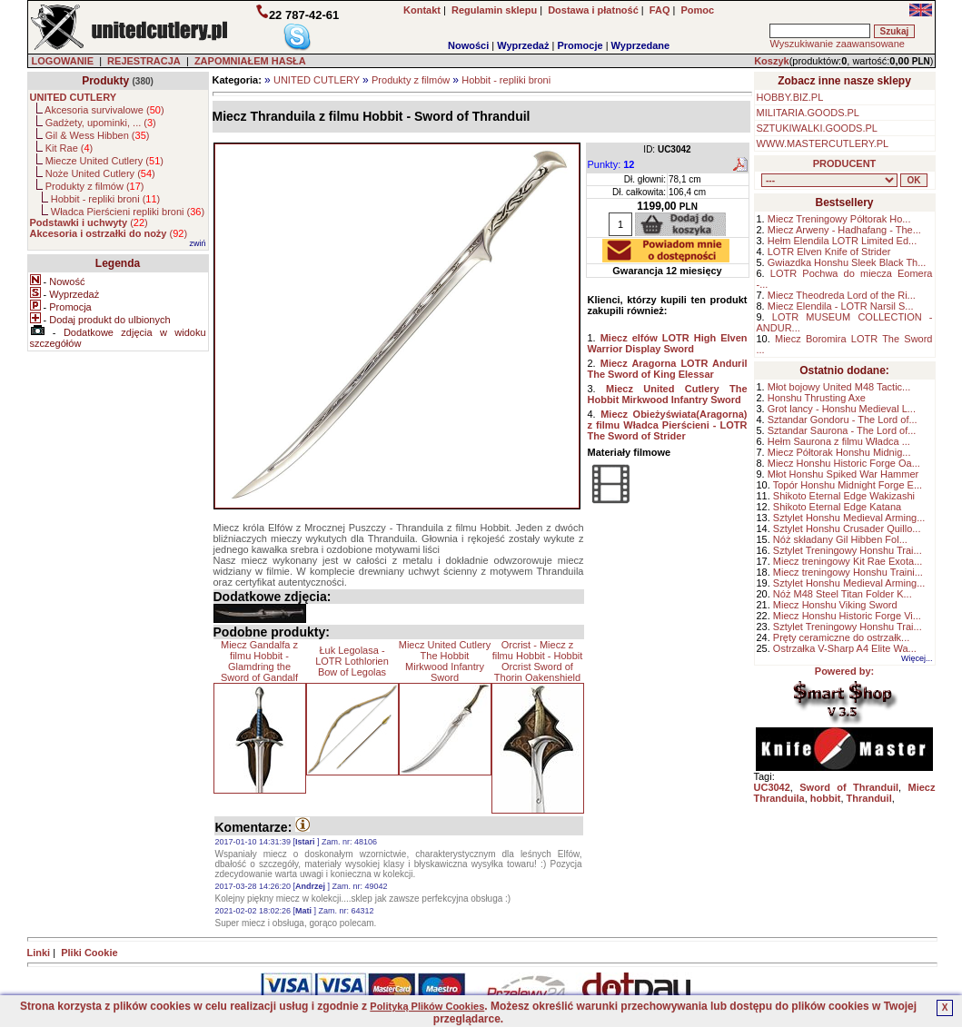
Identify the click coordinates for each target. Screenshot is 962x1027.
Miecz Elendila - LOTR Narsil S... (841, 306)
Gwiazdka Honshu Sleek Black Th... (847, 262)
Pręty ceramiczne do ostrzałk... (841, 637)
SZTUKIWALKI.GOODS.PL (817, 128)
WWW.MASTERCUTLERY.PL (823, 143)
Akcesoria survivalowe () (104, 109)
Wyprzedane (640, 45)
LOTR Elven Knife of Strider (829, 251)
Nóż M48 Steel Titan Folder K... (842, 593)
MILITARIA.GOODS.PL (808, 112)
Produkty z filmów (411, 79)
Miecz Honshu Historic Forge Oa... (844, 463)
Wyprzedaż (523, 45)
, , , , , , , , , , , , (829, 180)
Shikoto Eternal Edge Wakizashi (844, 495)
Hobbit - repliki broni (505, 79)
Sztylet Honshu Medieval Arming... (849, 517)
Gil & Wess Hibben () (97, 135)
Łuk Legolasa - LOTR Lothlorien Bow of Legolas (352, 661)
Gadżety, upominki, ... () (100, 122)
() (89, 222)
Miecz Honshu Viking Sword (835, 604)
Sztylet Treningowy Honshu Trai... (847, 550)
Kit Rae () (69, 148)
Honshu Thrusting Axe (817, 397)
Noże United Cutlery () (100, 173)
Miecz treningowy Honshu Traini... (848, 572)
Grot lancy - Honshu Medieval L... (842, 408)
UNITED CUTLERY (316, 79)
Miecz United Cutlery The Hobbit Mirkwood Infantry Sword (445, 661)
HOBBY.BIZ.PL (790, 97)
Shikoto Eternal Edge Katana (837, 506)
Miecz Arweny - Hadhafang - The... (844, 229)
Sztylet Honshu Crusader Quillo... (847, 528)
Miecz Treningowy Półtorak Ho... (839, 218)
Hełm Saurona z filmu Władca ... (839, 441)
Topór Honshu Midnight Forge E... (847, 484)
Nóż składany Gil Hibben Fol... (840, 539)
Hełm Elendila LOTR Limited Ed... (842, 240)
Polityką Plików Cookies (427, 1006)
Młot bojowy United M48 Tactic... (839, 386)
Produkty (105, 80)
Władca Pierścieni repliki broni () (127, 211)
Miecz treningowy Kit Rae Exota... (847, 561)
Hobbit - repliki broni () (105, 198)
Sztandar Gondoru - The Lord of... (842, 419)
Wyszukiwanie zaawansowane (836, 43)
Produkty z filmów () (94, 186)
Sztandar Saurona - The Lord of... (842, 430)
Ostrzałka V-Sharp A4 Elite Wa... (845, 648)
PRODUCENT (845, 163)
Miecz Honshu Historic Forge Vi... (847, 615)
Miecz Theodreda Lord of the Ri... (842, 295)
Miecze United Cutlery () (104, 160)
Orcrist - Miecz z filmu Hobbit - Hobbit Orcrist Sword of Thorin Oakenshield (537, 661)
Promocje (579, 45)
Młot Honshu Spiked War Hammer (843, 474)
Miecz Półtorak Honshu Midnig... (839, 452)
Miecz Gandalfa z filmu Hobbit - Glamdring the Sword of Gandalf (259, 661)
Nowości (468, 45)
